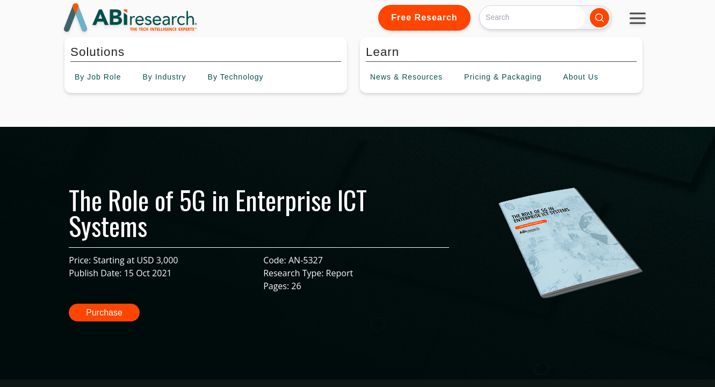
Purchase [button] (104, 312)
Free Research (424, 17)
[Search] (533, 17)
